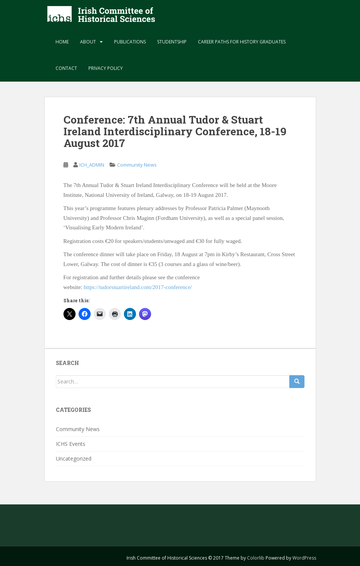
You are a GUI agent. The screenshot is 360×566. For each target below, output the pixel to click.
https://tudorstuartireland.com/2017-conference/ (137, 287)
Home (62, 42)
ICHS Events (70, 443)
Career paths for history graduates (242, 42)
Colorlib (255, 558)
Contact (66, 68)
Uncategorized (73, 458)
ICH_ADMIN (91, 164)
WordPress (304, 558)
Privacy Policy (105, 68)
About (88, 42)
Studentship (172, 42)
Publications (130, 42)
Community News (137, 164)
